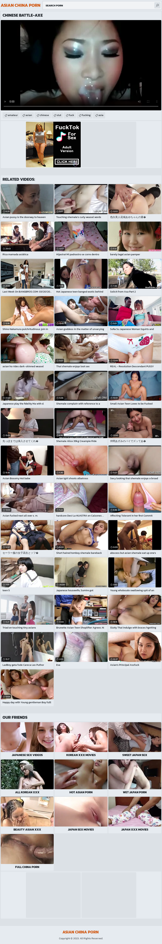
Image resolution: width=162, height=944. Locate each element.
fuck (71, 115)
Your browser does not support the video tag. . (81, 65)
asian (29, 115)
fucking (86, 115)
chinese (44, 115)
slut (59, 115)
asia (100, 115)
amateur (13, 115)
